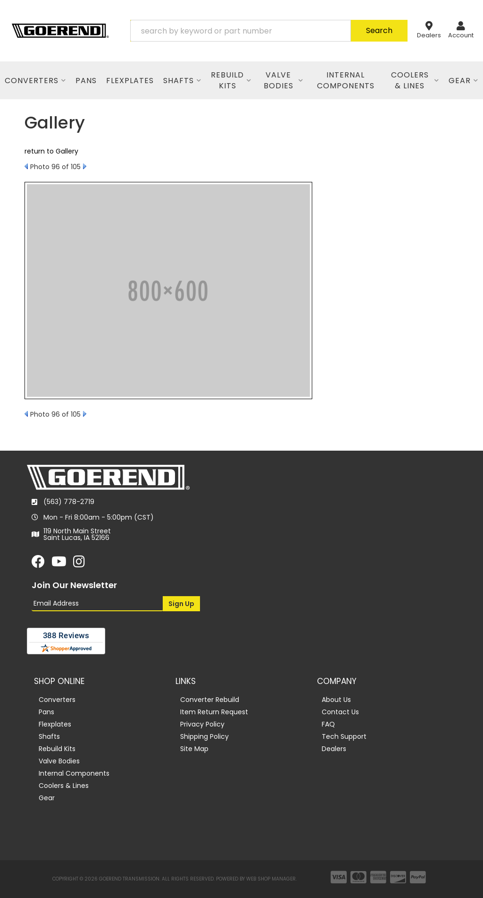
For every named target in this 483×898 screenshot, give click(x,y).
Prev (26, 166)
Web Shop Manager (271, 878)
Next (84, 166)
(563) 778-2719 (68, 501)
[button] (269, 31)
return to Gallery (51, 151)
